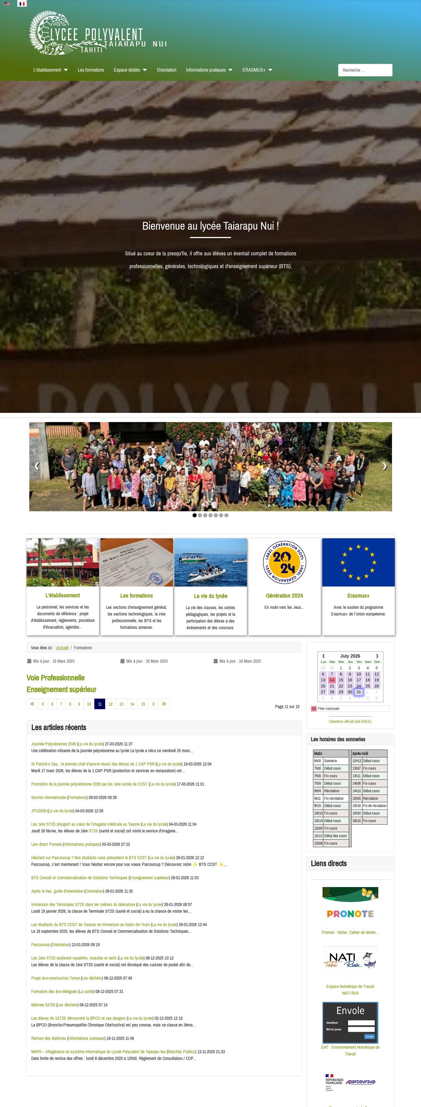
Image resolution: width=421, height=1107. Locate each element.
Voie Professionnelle (56, 677)
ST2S (93, 830)
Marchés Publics (181, 1051)
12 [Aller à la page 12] (110, 703)
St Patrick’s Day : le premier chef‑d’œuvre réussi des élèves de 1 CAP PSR (93, 763)
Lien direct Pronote (46, 844)
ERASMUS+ (254, 70)
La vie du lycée (90, 743)
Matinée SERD (43, 1004)
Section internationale (48, 797)
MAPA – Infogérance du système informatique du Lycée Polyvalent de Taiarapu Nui (98, 1051)
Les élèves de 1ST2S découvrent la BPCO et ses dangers (79, 1018)
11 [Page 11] (100, 703)
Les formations (91, 70)
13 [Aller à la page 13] (121, 703)
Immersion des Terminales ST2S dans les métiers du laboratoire (83, 904)
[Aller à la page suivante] (153, 704)
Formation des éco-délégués (54, 991)
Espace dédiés (127, 70)
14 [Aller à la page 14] (132, 703)
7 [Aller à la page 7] (61, 703)
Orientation (166, 70)
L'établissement (47, 70)
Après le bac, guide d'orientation (57, 890)
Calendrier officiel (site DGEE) (350, 721)
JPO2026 (38, 810)
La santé (86, 991)
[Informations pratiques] (229, 70)
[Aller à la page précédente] (43, 704)
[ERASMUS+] (269, 70)
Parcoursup (40, 944)
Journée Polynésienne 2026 (53, 743)
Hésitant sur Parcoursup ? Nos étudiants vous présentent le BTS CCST (89, 857)
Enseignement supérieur (61, 689)
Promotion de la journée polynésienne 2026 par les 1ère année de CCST (89, 783)
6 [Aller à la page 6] (52, 703)
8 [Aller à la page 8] (70, 703)
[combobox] (365, 70)
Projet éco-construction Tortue (55, 977)
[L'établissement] (64, 70)
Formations (77, 797)
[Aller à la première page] (32, 704)
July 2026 (350, 656)
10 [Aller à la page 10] (89, 703)
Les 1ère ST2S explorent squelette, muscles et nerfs (74, 957)
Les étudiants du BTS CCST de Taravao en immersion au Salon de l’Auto (90, 924)
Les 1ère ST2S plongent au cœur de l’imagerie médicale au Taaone (85, 824)
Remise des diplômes (48, 1038)
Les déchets (92, 977)
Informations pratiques (206, 70)
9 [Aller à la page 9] (79, 703)
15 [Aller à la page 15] (143, 703)
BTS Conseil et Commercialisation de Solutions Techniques (79, 877)
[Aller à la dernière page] (164, 704)
